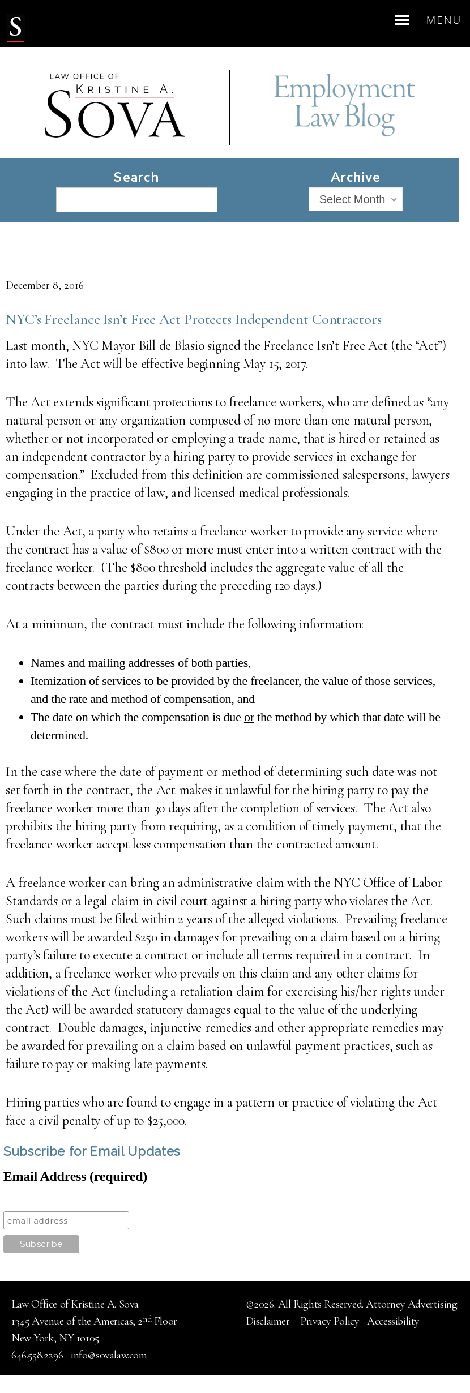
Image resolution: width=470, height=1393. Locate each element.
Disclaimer (269, 1321)
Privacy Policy (329, 1321)
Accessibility (393, 1321)
